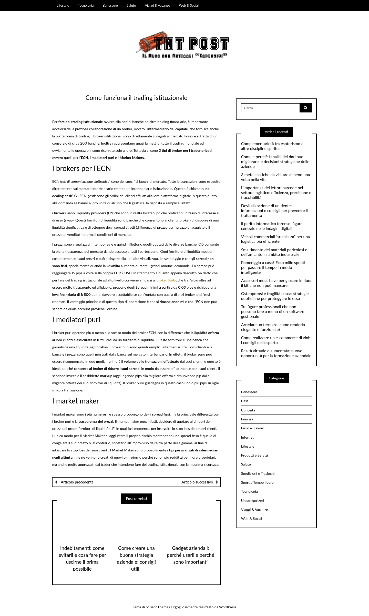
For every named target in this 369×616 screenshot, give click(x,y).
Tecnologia (86, 5)
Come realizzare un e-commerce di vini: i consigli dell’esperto (275, 340)
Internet (247, 437)
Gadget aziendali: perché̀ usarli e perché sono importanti (190, 555)
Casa (245, 401)
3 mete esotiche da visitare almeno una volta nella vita (275, 177)
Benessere (110, 5)
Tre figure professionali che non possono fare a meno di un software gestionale (272, 311)
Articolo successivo (197, 482)
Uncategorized (252, 500)
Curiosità (248, 410)
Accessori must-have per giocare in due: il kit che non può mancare (276, 283)
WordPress (227, 607)
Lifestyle (63, 5)
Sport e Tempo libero (257, 482)
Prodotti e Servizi (254, 455)
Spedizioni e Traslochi (258, 473)
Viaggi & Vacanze (157, 5)
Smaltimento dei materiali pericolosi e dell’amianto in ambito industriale (274, 252)
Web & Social (189, 5)
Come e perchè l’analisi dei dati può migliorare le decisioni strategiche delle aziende (275, 161)
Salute (131, 5)
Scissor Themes (158, 607)
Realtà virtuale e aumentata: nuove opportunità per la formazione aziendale (276, 353)
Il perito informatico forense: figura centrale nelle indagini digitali (272, 226)
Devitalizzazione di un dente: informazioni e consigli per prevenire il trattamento (274, 210)
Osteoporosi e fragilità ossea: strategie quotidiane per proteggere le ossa (275, 296)
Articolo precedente (77, 482)
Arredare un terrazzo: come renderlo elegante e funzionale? (273, 327)
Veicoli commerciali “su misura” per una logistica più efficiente (275, 239)
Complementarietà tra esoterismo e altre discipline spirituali (272, 146)
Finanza (247, 419)
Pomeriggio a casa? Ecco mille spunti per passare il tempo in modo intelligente (273, 267)
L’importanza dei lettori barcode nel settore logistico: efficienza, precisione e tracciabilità (276, 192)
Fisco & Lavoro (252, 428)
